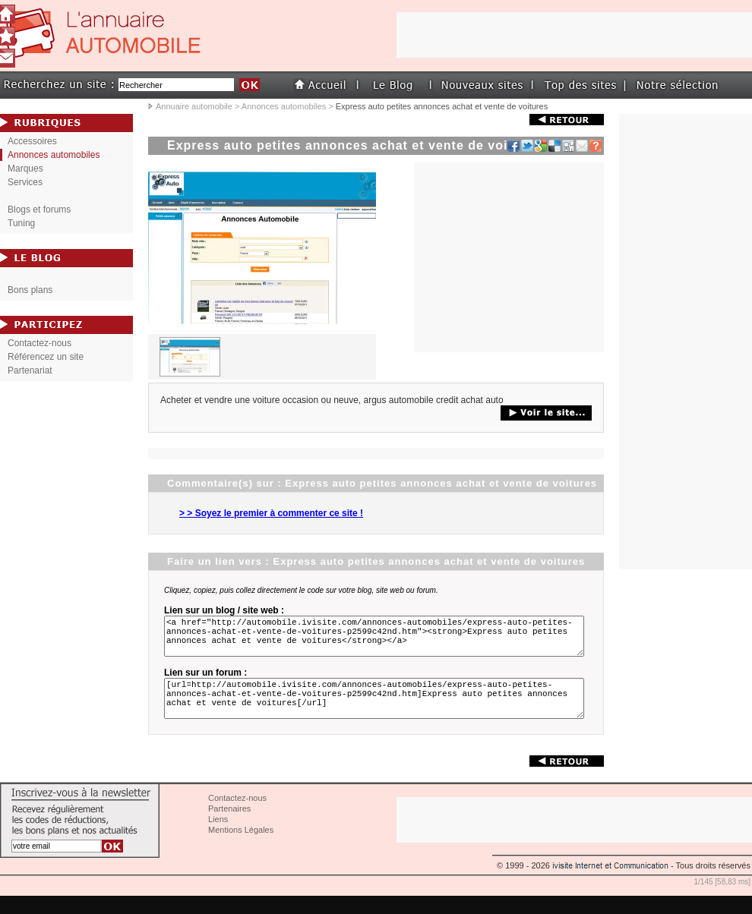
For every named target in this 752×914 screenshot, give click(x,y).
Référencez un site (46, 356)
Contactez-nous (39, 343)
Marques (25, 168)
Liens (218, 837)
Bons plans (30, 290)
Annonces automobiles (284, 106)
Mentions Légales (240, 848)
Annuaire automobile (194, 106)
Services (25, 182)
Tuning (21, 223)
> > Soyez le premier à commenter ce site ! (271, 513)
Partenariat (30, 370)
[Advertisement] (686, 341)
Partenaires (229, 826)
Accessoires (32, 141)
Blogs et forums (39, 209)
